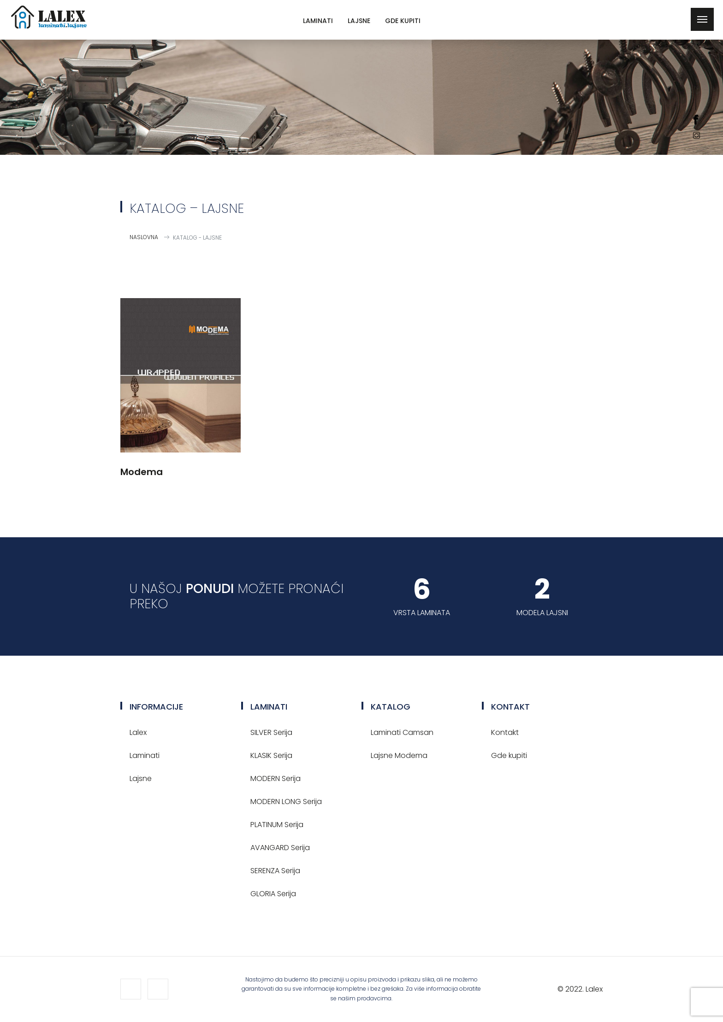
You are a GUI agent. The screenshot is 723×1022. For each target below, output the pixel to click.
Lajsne (359, 20)
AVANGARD (280, 847)
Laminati (318, 20)
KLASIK (271, 755)
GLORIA (273, 893)
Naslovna (144, 237)
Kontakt (505, 732)
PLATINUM (276, 824)
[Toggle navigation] (702, 19)
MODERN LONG (286, 801)
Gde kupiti (403, 20)
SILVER (271, 732)
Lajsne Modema (399, 755)
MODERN (275, 778)
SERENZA (275, 870)
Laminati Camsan (402, 732)
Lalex (138, 732)
